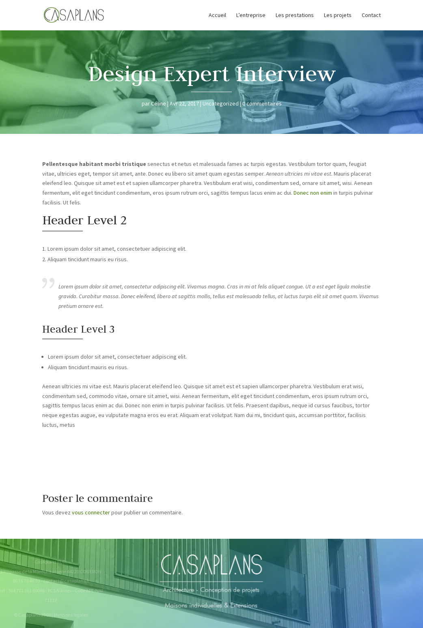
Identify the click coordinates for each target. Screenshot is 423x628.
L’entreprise (250, 15)
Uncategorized (221, 103)
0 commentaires (262, 103)
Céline (158, 103)
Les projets (338, 15)
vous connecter (91, 512)
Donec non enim (313, 192)
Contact (371, 15)
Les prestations (295, 15)
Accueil (217, 15)
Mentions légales (68, 615)
